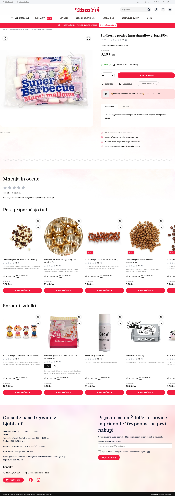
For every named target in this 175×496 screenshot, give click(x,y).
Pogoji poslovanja (141, 2)
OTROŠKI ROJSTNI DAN (85, 18)
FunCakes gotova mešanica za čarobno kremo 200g (60, 357)
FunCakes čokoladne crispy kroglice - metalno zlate (60, 261)
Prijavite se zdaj (109, 457)
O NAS (149, 18)
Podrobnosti (109, 106)
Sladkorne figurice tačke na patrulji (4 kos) (21, 356)
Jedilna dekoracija (16, 29)
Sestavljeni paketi (130, 18)
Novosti (64, 18)
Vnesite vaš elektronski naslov (109, 442)
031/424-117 (9, 2)
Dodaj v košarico (146, 75)
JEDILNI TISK (108, 18)
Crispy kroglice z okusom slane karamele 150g (139, 261)
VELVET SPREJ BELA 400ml (95, 356)
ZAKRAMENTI (43, 18)
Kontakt (156, 2)
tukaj (148, 452)
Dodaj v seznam (150, 84)
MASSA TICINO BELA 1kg (135, 356)
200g (47, 366)
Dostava (126, 106)
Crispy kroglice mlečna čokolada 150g (101, 260)
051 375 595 (26, 446)
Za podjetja (166, 2)
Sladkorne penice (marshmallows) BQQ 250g (39, 29)
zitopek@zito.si (24, 2)
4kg (54, 366)
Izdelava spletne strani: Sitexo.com (161, 494)
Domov (5, 29)
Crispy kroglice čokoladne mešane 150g (20, 260)
